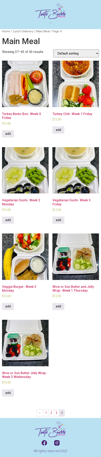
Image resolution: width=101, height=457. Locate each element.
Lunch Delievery (23, 31)
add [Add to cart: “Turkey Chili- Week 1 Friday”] (58, 130)
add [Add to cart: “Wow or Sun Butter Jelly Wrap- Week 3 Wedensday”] (8, 393)
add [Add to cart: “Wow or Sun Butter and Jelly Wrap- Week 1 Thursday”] (58, 306)
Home (6, 31)
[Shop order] (76, 53)
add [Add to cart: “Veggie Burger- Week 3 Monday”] (8, 306)
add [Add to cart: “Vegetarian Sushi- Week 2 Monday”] (8, 220)
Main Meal (43, 31)
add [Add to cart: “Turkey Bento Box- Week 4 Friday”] (8, 134)
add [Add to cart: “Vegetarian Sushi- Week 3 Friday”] (58, 220)
